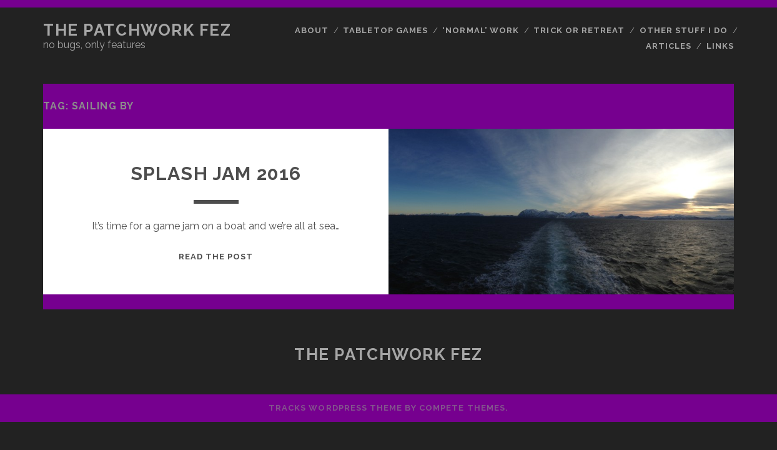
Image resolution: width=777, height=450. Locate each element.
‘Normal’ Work (480, 30)
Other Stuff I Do (684, 30)
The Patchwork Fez (137, 30)
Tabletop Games (385, 30)
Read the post (216, 256)
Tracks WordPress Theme (335, 407)
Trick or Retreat (579, 30)
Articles (668, 46)
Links (720, 46)
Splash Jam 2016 (216, 173)
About (312, 30)
